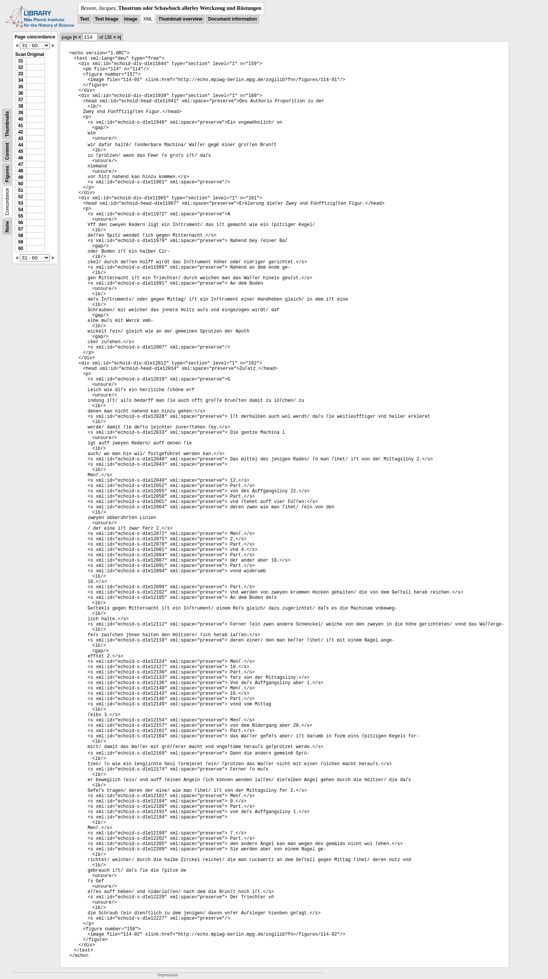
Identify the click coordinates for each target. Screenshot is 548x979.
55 (20, 216)
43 (20, 138)
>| (119, 37)
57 (20, 229)
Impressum (168, 975)
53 (20, 203)
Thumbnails (7, 124)
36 (20, 93)
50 (20, 183)
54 (20, 209)
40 (20, 119)
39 (20, 112)
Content (7, 151)
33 (20, 73)
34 (20, 80)
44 (20, 145)
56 (20, 222)
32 (20, 67)
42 (20, 132)
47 (20, 164)
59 (20, 242)
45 (20, 151)
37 (20, 99)
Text (84, 19)
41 (20, 125)
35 (20, 86)
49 (20, 177)
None (7, 226)
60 (20, 248)
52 (20, 196)
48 (20, 171)
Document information (232, 19)
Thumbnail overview (180, 19)
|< (75, 37)
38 (20, 106)
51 (20, 190)
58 (20, 235)
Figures (7, 174)
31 (20, 61)
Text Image (106, 19)
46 (20, 158)
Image (130, 19)
